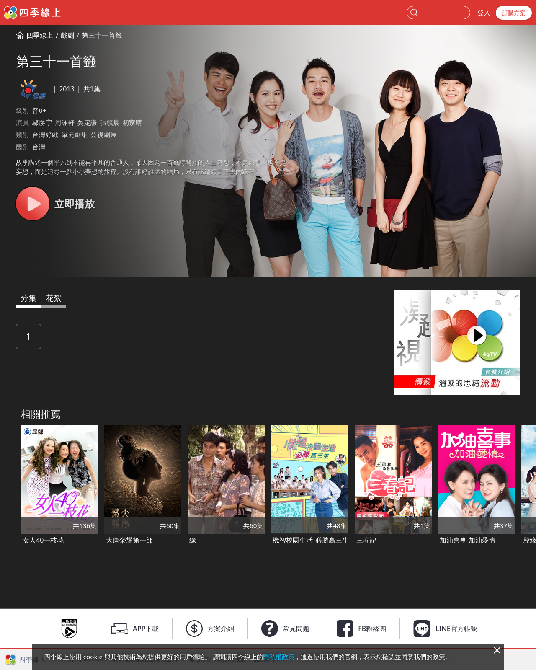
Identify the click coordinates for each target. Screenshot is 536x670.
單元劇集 (75, 134)
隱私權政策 (278, 656)
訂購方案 (514, 13)
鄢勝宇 (42, 122)
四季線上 (39, 35)
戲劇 (67, 35)
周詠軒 (65, 122)
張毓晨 (110, 122)
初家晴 (132, 122)
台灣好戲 (45, 134)
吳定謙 (87, 122)
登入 (483, 12)
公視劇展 (103, 134)
